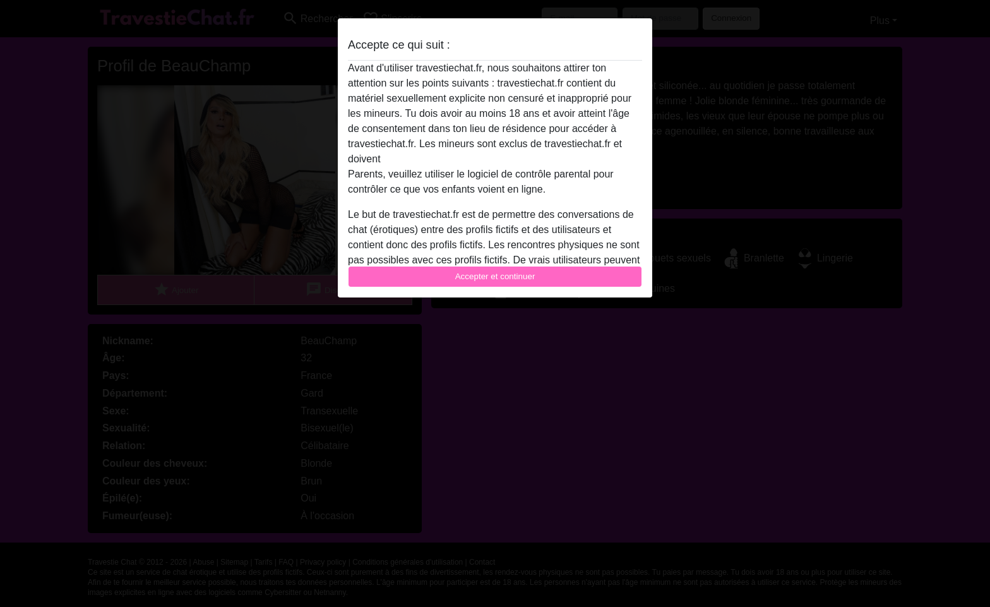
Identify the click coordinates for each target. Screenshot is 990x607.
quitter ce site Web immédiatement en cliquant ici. (494, 158)
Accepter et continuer (495, 276)
